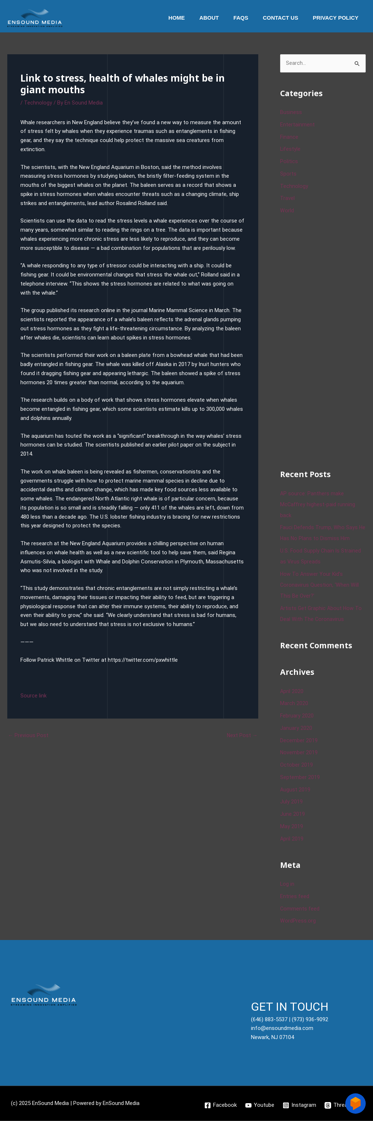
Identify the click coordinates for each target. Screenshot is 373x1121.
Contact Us (285, 18)
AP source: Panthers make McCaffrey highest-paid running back (318, 505)
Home (193, 18)
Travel (287, 199)
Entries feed (295, 896)
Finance (289, 137)
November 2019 (299, 753)
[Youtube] (259, 1105)
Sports (288, 174)
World (287, 211)
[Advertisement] (326, 341)
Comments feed (300, 909)
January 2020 (296, 728)
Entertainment (297, 125)
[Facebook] (220, 1105)
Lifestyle (290, 149)
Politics (289, 162)
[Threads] (339, 1105)
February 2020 (297, 716)
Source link (33, 695)
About (221, 18)
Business (291, 113)
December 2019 (299, 741)
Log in (287, 884)
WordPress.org (298, 921)
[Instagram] (300, 1105)
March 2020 (294, 704)
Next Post (242, 735)
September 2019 (300, 777)
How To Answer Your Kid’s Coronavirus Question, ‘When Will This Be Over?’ (319, 585)
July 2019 (291, 802)
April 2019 (292, 839)
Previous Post (28, 735)
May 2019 (291, 826)
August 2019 (295, 790)
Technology (38, 102)
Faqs (250, 18)
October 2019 (296, 765)
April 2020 (292, 691)
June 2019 (292, 814)
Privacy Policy (337, 18)
